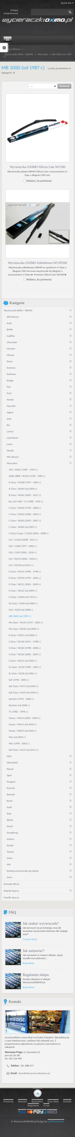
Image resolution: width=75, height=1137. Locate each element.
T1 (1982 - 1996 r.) (18, 711)
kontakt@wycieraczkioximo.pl (34, 1073)
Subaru (10, 838)
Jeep (9, 418)
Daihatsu (11, 374)
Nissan (10, 768)
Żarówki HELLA (11, 883)
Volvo (10, 858)
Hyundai (11, 405)
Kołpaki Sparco (11, 890)
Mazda (10, 450)
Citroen (11, 354)
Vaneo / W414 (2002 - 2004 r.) (24, 717)
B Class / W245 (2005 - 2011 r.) (25, 495)
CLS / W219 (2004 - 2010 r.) (23, 558)
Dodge (10, 380)
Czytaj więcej (30, 939)
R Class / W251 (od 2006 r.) (23, 635)
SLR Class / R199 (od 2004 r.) (24, 692)
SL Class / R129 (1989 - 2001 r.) (25, 667)
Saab (9, 807)
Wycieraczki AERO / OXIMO (19, 54)
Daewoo (11, 367)
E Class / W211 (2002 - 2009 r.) (25, 584)
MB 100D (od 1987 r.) (20, 616)
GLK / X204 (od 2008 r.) (21, 609)
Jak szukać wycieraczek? (41, 923)
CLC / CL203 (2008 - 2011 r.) (23, 539)
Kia (8, 425)
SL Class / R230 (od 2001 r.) (23, 673)
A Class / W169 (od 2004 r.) (23, 488)
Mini (9, 756)
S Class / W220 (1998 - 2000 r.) (25, 647)
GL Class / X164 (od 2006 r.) (23, 603)
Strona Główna (12, 49)
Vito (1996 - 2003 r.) (19, 743)
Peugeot (11, 781)
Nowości (22, 1101)
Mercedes (43, 54)
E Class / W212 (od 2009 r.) (23, 590)
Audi (9, 323)
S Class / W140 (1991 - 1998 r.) (25, 641)
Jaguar (10, 412)
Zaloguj (14, 10)
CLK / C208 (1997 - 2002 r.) (23, 546)
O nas (46, 1105)
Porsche (11, 788)
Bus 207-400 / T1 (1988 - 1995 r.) (26, 501)
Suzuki (10, 845)
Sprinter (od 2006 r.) (19, 705)
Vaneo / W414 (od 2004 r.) (23, 724)
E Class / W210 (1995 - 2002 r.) (25, 577)
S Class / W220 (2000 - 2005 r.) (25, 654)
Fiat (9, 386)
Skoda (10, 819)
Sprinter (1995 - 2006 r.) (21, 698)
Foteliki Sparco (11, 897)
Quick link (67, 2)
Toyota (10, 851)
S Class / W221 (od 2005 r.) (23, 660)
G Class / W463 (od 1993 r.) (23, 596)
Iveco (9, 877)
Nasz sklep (53, 1101)
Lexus (10, 444)
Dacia (10, 361)
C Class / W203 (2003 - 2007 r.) (25, 520)
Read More (28, 963)
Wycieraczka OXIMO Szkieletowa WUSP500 (37, 262)
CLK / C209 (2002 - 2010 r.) (23, 552)
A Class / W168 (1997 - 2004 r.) (25, 482)
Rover (10, 800)
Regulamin (33, 1105)
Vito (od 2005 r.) (17, 737)
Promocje (8, 1101)
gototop (38, 1093)
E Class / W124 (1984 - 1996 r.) (25, 571)
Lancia (10, 431)
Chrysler (11, 348)
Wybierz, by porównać (39, 181)
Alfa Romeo (13, 316)
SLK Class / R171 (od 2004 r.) (23, 686)
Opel (9, 775)
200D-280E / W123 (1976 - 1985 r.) (27, 475)
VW (9, 864)
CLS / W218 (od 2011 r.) (21, 565)
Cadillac (11, 335)
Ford (9, 393)
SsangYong (12, 832)
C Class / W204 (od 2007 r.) (23, 526)
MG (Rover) (13, 456)
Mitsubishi (12, 762)
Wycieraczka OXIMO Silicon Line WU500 (37, 167)
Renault (11, 794)
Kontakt (67, 1101)
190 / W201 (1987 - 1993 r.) (23, 469)
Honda (10, 399)
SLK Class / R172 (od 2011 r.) (23, 749)
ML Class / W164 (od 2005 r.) (24, 628)
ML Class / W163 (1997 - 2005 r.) (26, 622)
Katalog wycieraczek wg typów (23, 870)
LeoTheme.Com (56, 1121)
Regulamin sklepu (36, 975)
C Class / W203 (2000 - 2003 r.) (25, 514)
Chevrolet (12, 342)
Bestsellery (37, 1101)
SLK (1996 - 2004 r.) (19, 679)
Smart (10, 826)
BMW (10, 329)
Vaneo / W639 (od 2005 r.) (23, 730)
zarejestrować (11, 13)
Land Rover (13, 437)
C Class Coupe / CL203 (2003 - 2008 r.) (29, 533)
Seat (9, 813)
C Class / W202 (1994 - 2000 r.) (25, 507)
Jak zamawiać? (33, 951)
